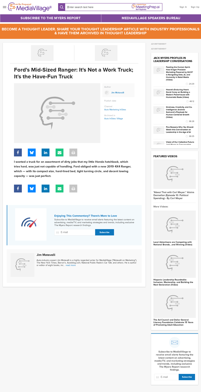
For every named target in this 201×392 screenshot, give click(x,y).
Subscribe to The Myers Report (51, 18)
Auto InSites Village (113, 118)
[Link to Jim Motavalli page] (118, 92)
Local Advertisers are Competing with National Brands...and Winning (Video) (172, 243)
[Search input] (85, 7)
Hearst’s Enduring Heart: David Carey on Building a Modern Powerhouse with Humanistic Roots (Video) (178, 93)
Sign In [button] (183, 7)
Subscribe (104, 232)
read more (71, 265)
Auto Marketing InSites (115, 109)
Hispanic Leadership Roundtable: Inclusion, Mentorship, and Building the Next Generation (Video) (173, 282)
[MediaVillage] (30, 7)
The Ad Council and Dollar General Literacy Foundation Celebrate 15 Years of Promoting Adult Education (173, 322)
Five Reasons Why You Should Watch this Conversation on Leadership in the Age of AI (179, 129)
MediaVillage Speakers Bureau (151, 18)
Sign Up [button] (195, 7)
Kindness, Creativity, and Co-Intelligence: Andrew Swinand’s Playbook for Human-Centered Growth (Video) (179, 112)
